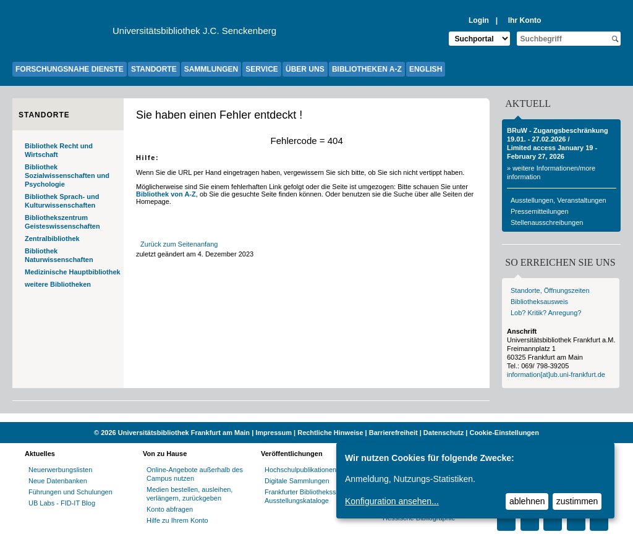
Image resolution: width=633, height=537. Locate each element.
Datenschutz (443, 432)
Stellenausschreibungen (547, 222)
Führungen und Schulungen (70, 492)
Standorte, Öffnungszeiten (550, 290)
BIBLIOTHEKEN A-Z (367, 69)
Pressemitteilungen (540, 211)
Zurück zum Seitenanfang (179, 244)
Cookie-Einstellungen (503, 432)
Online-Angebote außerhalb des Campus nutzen (195, 474)
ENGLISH (425, 69)
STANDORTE (154, 69)
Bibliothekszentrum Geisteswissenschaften (62, 222)
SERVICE (261, 69)
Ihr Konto (525, 20)
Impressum (273, 432)
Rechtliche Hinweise (330, 432)
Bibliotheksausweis (539, 301)
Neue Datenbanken (57, 480)
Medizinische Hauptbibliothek (73, 272)
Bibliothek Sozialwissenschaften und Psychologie (67, 175)
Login (479, 20)
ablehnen (527, 501)
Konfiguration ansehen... (392, 501)
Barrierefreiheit (393, 432)
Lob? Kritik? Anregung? (546, 312)
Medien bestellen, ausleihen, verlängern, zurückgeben (189, 494)
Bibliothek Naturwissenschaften (59, 255)
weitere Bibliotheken (58, 284)
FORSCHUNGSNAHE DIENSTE (69, 69)
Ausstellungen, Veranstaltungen (558, 200)
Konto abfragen (170, 509)
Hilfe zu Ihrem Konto (177, 520)
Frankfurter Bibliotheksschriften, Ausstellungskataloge (312, 496)
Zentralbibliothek (52, 238)
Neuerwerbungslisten (60, 469)
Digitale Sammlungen (297, 480)
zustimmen (577, 501)
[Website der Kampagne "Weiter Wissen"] (316, 417)
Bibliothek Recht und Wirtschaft (59, 150)
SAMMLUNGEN (211, 69)
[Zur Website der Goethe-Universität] (62, 34)
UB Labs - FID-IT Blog (61, 503)
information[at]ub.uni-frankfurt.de (556, 374)
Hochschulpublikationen (300, 469)
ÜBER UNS (305, 69)
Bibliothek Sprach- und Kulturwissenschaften (62, 201)
